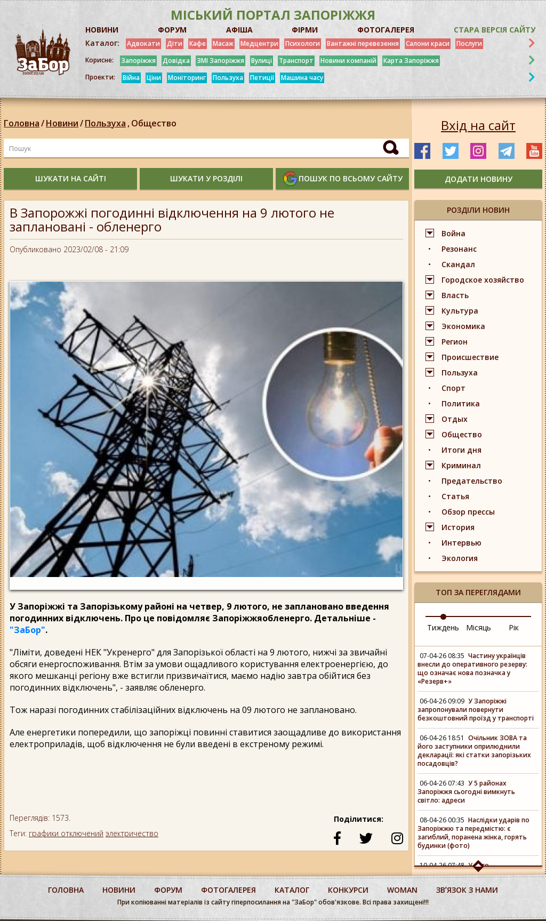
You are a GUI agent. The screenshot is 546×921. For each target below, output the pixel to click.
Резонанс (459, 249)
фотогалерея (228, 890)
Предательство (471, 481)
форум (168, 890)
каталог (292, 890)
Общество (153, 123)
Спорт (453, 388)
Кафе (197, 43)
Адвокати (143, 43)
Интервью (461, 543)
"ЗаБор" (27, 630)
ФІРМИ (305, 30)
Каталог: (102, 43)
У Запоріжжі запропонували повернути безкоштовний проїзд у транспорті (475, 709)
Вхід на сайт (478, 125)
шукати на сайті (70, 178)
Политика (460, 403)
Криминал (461, 465)
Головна (21, 123)
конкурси (348, 890)
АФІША (239, 30)
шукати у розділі (206, 178)
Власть (455, 295)
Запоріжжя (138, 60)
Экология (459, 558)
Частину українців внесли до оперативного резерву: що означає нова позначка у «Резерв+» (472, 668)
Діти (174, 43)
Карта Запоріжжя (411, 60)
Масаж (223, 43)
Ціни (154, 77)
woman (402, 890)
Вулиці (261, 60)
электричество (132, 833)
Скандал (458, 264)
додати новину (478, 179)
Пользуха (228, 77)
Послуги (469, 43)
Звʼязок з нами (467, 890)
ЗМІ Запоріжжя (220, 60)
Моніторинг (187, 77)
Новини (62, 123)
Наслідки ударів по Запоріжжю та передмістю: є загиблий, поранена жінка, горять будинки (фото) (473, 832)
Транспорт (296, 60)
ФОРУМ (172, 30)
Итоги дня (461, 450)
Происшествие (470, 357)
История (458, 527)
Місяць (478, 627)
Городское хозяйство (482, 280)
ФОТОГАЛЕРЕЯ (385, 30)
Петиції (262, 77)
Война (453, 233)
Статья (455, 496)
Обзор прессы (468, 512)
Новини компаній (348, 60)
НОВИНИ (101, 30)
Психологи (302, 43)
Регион (454, 342)
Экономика (463, 326)
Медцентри (259, 43)
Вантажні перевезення (363, 43)
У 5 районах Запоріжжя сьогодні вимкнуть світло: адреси (466, 792)
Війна (131, 77)
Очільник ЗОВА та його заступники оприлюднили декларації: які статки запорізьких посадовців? (474, 750)
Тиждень (443, 627)
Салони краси (427, 43)
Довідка (176, 60)
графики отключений (66, 833)
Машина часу (302, 77)
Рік (514, 627)
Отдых (454, 419)
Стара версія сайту (494, 30)
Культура (459, 311)
